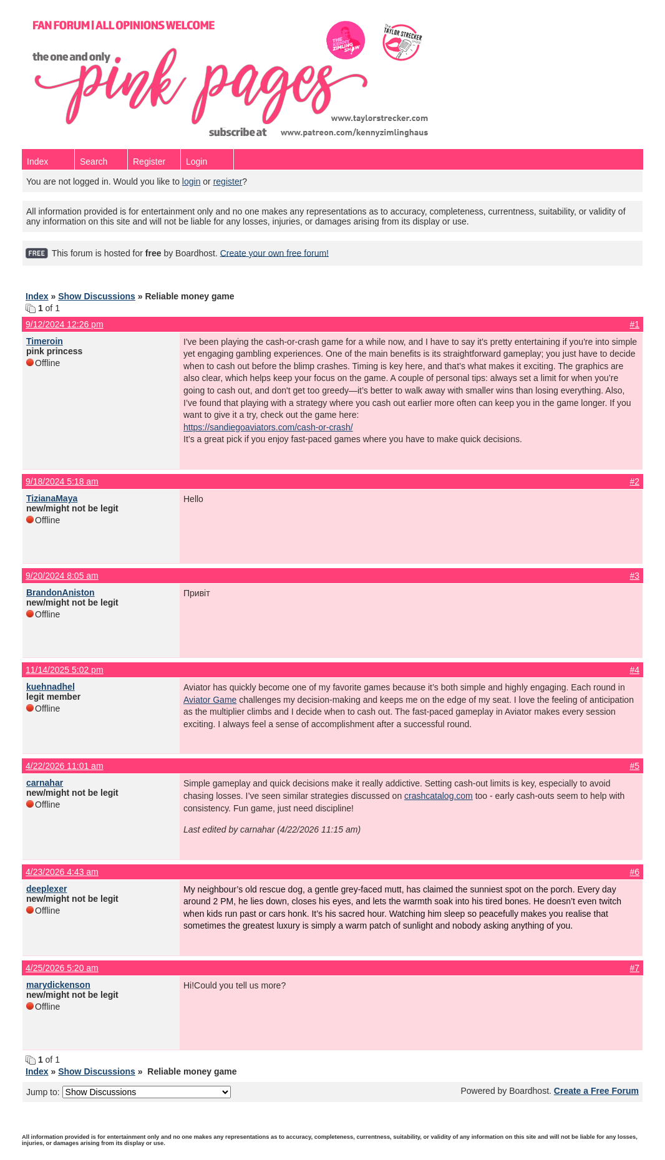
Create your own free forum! (274, 253)
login (191, 181)
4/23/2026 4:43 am (62, 872)
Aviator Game (209, 700)
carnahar (44, 783)
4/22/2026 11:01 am (65, 766)
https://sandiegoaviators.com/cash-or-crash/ (268, 427)
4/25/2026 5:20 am (62, 968)
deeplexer (46, 889)
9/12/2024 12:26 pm (65, 324)
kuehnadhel (50, 687)
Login (196, 162)
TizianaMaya (51, 498)
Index (37, 162)
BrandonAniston (60, 592)
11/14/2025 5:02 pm (65, 670)
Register (149, 162)
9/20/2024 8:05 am (62, 576)
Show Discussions (96, 296)
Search (93, 162)
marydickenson (58, 985)
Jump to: (128, 1092)
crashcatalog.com (438, 796)
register (228, 181)
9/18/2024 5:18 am (62, 481)
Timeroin (44, 341)
